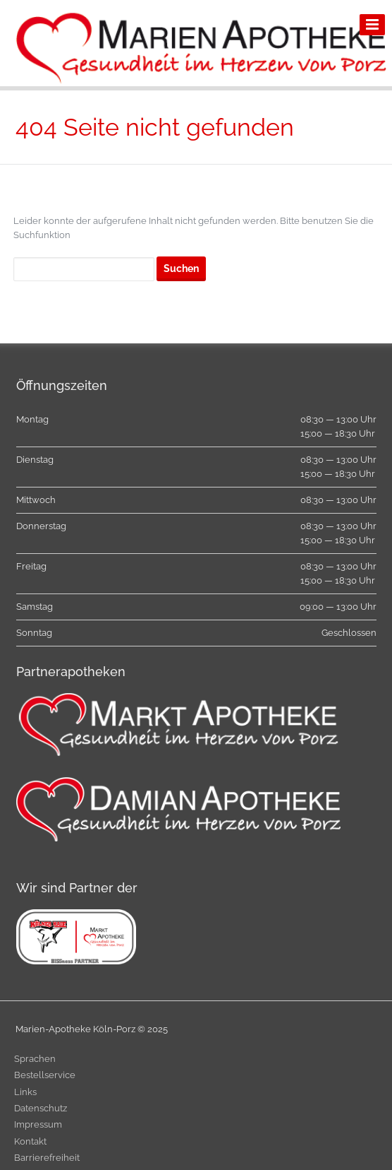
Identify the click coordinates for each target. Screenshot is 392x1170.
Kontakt (30, 1141)
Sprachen (35, 1058)
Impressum (38, 1124)
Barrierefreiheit (47, 1157)
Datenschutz (40, 1108)
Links (25, 1092)
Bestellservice (44, 1075)
